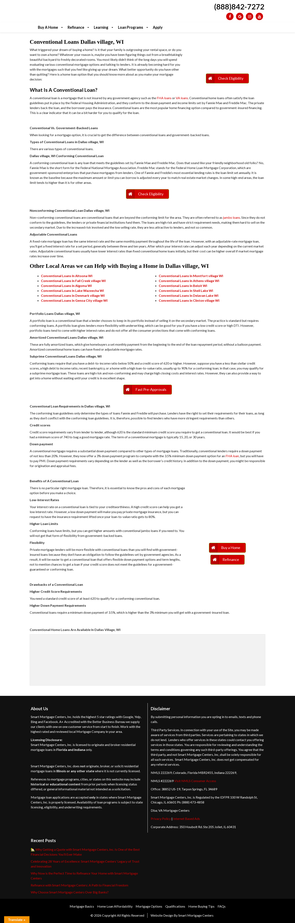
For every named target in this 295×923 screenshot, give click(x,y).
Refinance (76, 27)
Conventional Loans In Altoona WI (66, 276)
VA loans (182, 98)
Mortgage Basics (82, 906)
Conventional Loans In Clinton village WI (189, 300)
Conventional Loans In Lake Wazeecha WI (72, 290)
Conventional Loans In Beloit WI (183, 286)
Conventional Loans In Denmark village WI (73, 295)
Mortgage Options (149, 906)
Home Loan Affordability (115, 906)
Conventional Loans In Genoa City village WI (74, 300)
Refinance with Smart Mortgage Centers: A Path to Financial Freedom (79, 885)
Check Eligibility (230, 78)
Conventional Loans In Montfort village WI (191, 276)
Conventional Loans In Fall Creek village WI (73, 281)
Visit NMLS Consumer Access (195, 781)
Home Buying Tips (201, 906)
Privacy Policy (161, 819)
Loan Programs (130, 27)
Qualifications (175, 906)
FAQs (222, 906)
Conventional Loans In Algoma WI (66, 286)
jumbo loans (231, 217)
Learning (101, 27)
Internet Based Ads (186, 819)
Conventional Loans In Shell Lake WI (186, 290)
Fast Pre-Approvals (150, 389)
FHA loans (164, 98)
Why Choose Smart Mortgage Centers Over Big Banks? (70, 892)
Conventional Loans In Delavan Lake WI (188, 295)
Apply (158, 27)
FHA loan (232, 456)
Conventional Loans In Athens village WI (189, 281)
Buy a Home (48, 27)
